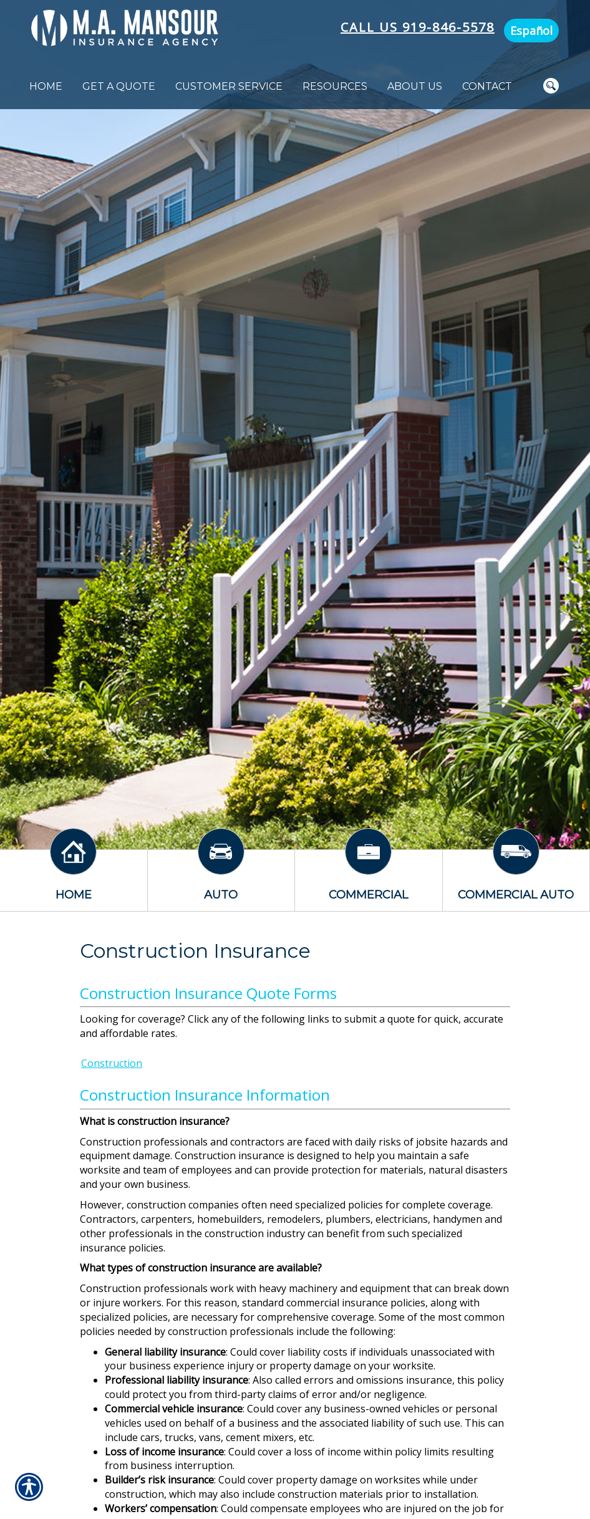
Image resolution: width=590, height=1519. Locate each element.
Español (531, 30)
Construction (111, 1063)
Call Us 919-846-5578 (418, 27)
